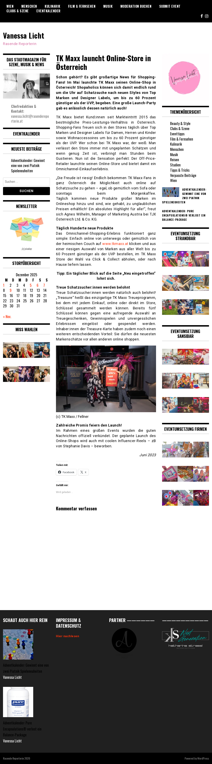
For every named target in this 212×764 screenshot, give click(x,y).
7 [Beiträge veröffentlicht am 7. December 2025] (44, 285)
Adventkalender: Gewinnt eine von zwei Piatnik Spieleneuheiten (28, 165)
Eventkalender (48, 10)
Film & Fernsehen (81, 6)
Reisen (174, 159)
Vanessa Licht (23, 35)
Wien (9, 6)
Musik (108, 6)
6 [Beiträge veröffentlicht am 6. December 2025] (37, 285)
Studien (175, 164)
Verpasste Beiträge (183, 175)
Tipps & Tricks (179, 170)
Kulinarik (52, 6)
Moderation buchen (136, 6)
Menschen (29, 6)
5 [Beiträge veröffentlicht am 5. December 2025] (31, 285)
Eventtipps (177, 133)
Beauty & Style (180, 123)
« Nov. (7, 316)
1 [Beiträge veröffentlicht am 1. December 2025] (3, 285)
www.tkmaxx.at (115, 244)
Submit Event (170, 6)
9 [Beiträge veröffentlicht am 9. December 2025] (10, 290)
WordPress (203, 758)
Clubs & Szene (17, 10)
